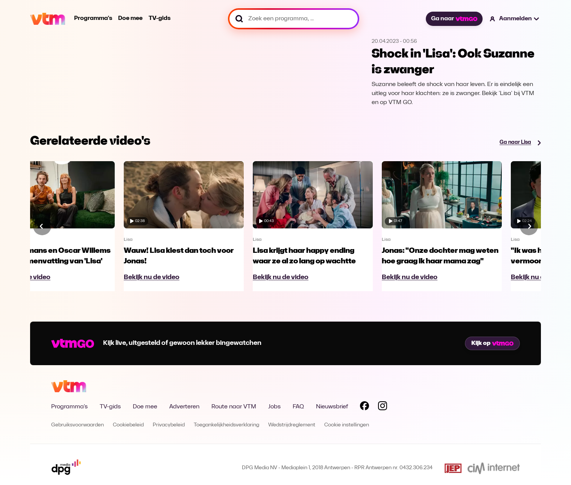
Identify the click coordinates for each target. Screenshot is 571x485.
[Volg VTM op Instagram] (382, 407)
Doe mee (130, 18)
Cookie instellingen (346, 425)
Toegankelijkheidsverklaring (226, 425)
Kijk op (492, 343)
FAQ (298, 407)
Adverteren (184, 407)
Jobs (274, 407)
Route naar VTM (233, 407)
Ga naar (454, 19)
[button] (515, 18)
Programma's (93, 18)
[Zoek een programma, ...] (293, 19)
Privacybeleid (169, 425)
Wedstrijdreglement (291, 425)
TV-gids (159, 18)
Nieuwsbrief (332, 407)
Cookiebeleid (128, 425)
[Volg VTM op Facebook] (364, 407)
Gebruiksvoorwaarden (77, 425)
